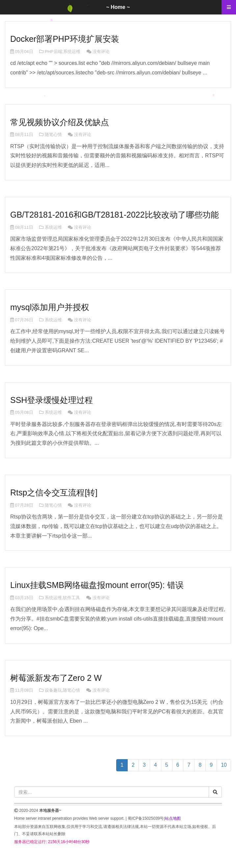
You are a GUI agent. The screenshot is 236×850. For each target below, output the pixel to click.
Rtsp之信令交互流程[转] (53, 492)
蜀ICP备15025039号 (146, 818)
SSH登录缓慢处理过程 (51, 400)
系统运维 (71, 51)
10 (224, 765)
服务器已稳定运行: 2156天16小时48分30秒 (52, 841)
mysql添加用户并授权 (49, 307)
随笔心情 (53, 134)
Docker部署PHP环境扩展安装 (64, 38)
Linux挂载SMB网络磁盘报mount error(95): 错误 (97, 585)
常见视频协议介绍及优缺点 (59, 122)
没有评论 (101, 51)
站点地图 (173, 818)
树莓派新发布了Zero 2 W (56, 677)
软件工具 (71, 597)
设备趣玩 (53, 690)
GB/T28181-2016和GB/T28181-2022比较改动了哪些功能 (114, 214)
